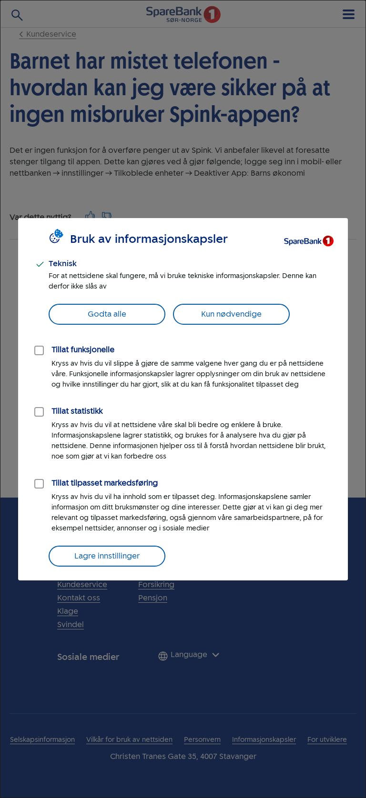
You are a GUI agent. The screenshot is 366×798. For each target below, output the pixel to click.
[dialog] (183, 399)
